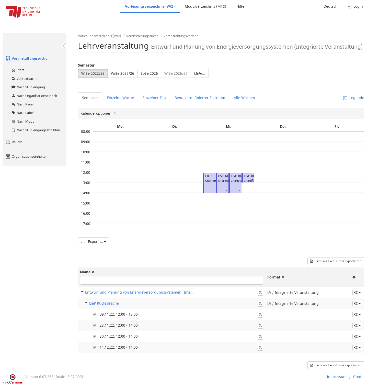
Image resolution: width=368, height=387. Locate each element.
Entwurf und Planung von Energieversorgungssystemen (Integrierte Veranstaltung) (157, 292)
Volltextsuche (24, 78)
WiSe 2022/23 (93, 73)
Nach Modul (23, 121)
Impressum (337, 376)
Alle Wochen (244, 97)
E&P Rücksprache (104, 303)
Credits (359, 376)
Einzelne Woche (120, 97)
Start (17, 70)
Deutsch (331, 6)
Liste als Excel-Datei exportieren (335, 261)
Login (355, 6)
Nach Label (22, 112)
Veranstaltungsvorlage (181, 36)
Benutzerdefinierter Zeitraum (200, 97)
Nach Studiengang (28, 87)
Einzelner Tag (154, 97)
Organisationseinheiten (26, 156)
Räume (13, 141)
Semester (86, 65)
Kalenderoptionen (96, 113)
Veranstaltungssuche (26, 58)
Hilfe (240, 6)
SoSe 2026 (149, 73)
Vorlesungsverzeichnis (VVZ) (150, 6)
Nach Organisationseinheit (34, 95)
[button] (213, 190)
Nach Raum (22, 104)
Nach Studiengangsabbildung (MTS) (38, 130)
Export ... (93, 241)
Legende (353, 97)
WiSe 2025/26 (122, 73)
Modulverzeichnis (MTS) (205, 6)
